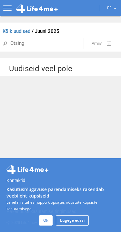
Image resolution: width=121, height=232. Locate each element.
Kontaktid (15, 180)
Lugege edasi (72, 220)
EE (111, 8)
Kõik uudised (17, 31)
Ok (45, 220)
